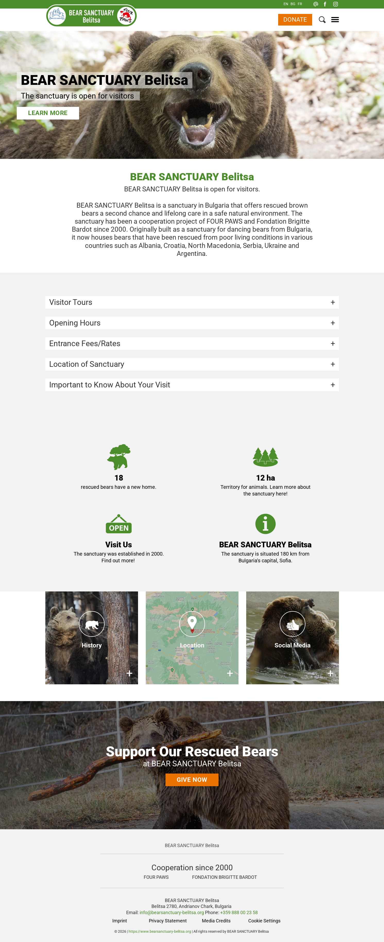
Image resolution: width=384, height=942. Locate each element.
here (281, 494)
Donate (295, 19)
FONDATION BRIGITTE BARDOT (224, 877)
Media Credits (216, 920)
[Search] (322, 21)
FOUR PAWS (156, 877)
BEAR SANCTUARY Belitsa (192, 845)
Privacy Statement (168, 920)
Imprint (119, 920)
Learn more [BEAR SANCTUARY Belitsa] (48, 113)
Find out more (117, 560)
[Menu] (333, 20)
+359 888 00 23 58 (239, 912)
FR (300, 4)
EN (286, 4)
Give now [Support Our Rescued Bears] (192, 779)
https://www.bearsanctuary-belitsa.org (160, 931)
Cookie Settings (264, 920)
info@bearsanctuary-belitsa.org (172, 912)
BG (293, 4)
